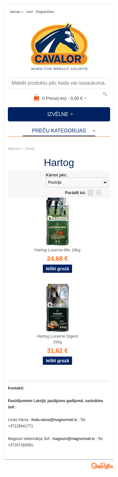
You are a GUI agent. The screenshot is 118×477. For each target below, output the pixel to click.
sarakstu (90, 192)
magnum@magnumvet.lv (74, 439)
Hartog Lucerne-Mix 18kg (58, 250)
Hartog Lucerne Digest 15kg (57, 339)
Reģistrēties (45, 12)
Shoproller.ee (102, 466)
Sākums (14, 148)
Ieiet (29, 12)
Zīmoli (29, 148)
